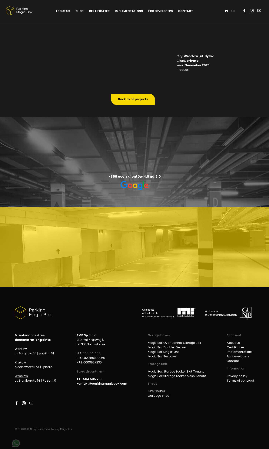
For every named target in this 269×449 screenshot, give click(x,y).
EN (233, 11)
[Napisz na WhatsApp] (16, 443)
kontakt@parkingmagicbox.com (102, 383)
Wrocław (21, 376)
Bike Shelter (156, 391)
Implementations (129, 11)
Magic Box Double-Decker (167, 347)
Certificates (99, 11)
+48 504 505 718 (89, 379)
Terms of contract (240, 380)
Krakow (20, 362)
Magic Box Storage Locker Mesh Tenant (177, 376)
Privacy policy (237, 376)
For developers (160, 11)
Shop (79, 11)
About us (62, 11)
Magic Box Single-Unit (164, 352)
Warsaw (21, 349)
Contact (185, 11)
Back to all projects (133, 99)
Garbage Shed (158, 395)
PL (226, 11)
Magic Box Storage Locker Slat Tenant (176, 371)
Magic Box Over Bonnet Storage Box (174, 343)
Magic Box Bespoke (162, 356)
